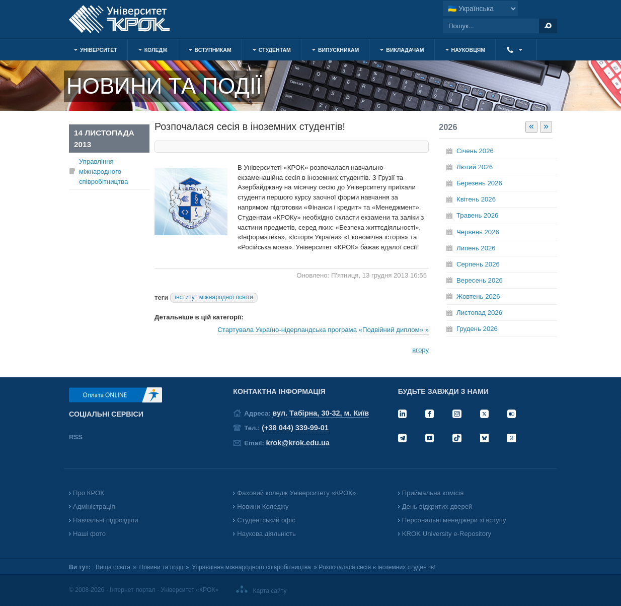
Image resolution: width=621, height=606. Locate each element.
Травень (477, 215)
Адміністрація (94, 506)
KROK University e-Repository (446, 533)
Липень (476, 248)
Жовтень (478, 296)
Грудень (477, 328)
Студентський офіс (266, 520)
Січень (475, 151)
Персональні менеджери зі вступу (454, 520)
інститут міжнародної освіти (214, 297)
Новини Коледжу (262, 506)
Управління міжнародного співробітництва (103, 171)
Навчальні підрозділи (105, 520)
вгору (420, 350)
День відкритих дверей (437, 506)
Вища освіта (113, 567)
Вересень (479, 280)
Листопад (479, 312)
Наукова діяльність (266, 533)
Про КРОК (88, 493)
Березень (479, 183)
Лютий (474, 167)
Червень (477, 232)
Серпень (478, 264)
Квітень (476, 199)
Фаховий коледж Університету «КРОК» (296, 493)
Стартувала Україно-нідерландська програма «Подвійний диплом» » (323, 329)
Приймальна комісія (433, 493)
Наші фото (89, 533)
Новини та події (161, 567)
